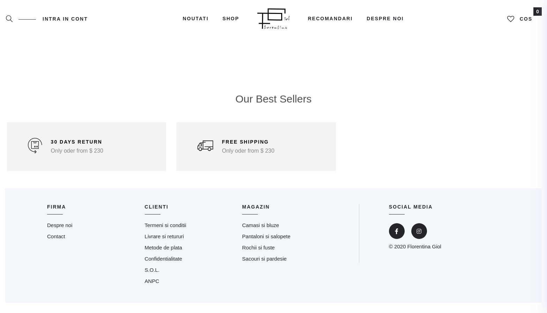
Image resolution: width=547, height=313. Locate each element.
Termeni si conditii (165, 225)
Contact (56, 236)
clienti (156, 207)
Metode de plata (163, 247)
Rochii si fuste (258, 247)
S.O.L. (152, 270)
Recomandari (330, 18)
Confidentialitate (163, 259)
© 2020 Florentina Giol (415, 246)
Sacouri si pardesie (264, 259)
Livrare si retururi (164, 236)
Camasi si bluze (260, 225)
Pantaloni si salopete (266, 236)
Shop (231, 18)
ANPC (152, 281)
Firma (56, 207)
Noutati (196, 18)
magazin (256, 207)
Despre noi (385, 18)
